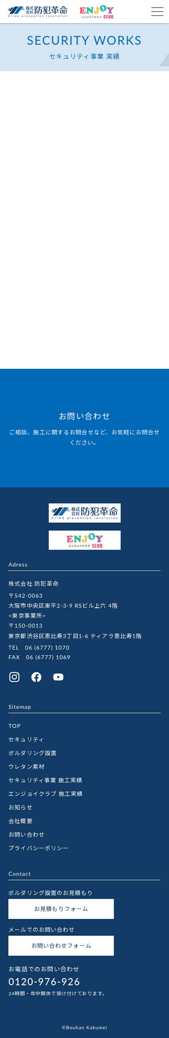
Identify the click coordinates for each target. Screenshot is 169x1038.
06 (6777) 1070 (47, 647)
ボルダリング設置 (32, 753)
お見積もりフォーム (61, 908)
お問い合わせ (26, 834)
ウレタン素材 (26, 766)
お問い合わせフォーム (61, 945)
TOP (14, 725)
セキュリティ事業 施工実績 (45, 780)
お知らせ (20, 807)
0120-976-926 (44, 981)
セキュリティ (26, 739)
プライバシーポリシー (38, 848)
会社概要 (20, 820)
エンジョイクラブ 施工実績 (45, 793)
